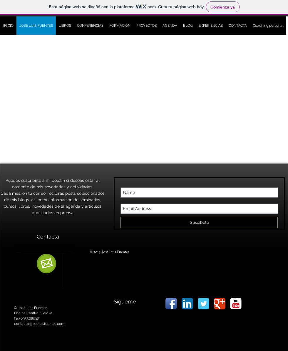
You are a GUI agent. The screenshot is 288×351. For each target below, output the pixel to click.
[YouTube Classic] (236, 303)
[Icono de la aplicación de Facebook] (171, 303)
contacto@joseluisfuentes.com (39, 324)
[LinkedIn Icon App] (187, 303)
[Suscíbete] (199, 222)
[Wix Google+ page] (219, 303)
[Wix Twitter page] (203, 303)
